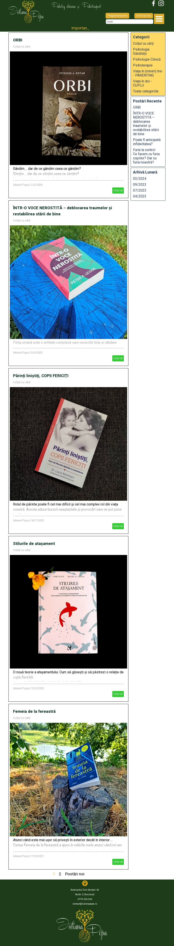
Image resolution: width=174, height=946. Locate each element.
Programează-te (117, 15)
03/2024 (139, 179)
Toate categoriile (146, 91)
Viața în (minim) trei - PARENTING (147, 73)
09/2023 (139, 184)
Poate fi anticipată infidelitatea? (147, 142)
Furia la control (148, 156)
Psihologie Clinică (147, 59)
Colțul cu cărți (21, 46)
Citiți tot (118, 190)
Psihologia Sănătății (141, 51)
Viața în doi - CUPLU (142, 83)
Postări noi (74, 874)
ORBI (17, 40)
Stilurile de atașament (34, 543)
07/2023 (139, 190)
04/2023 (139, 196)
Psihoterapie (143, 65)
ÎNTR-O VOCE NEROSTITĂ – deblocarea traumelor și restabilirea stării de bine (146, 123)
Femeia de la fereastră (34, 711)
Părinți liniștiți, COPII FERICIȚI (40, 375)
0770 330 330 (143, 15)
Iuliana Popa (21, 184)
